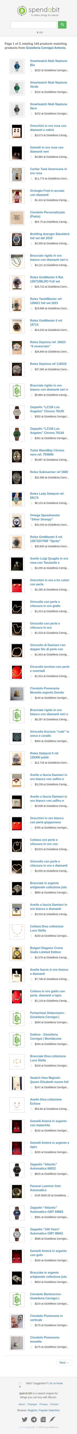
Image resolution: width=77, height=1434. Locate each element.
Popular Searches (49, 1410)
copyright (27, 1427)
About (22, 1404)
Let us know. (56, 1383)
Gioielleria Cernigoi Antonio (46, 47)
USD (39, 33)
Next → (64, 1362)
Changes (32, 1404)
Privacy (44, 1404)
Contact (54, 1404)
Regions (32, 1410)
